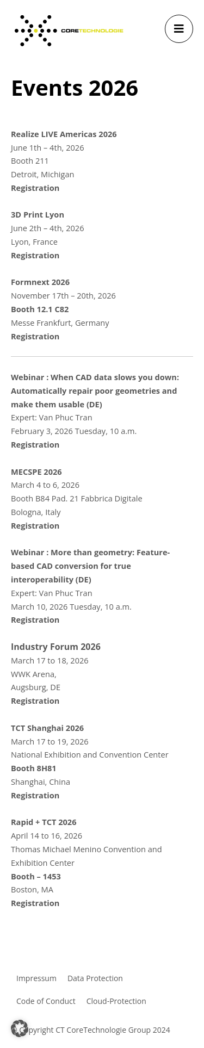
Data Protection (95, 978)
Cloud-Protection (116, 1001)
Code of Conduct (46, 1001)
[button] (19, 1028)
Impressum (36, 978)
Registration (35, 187)
